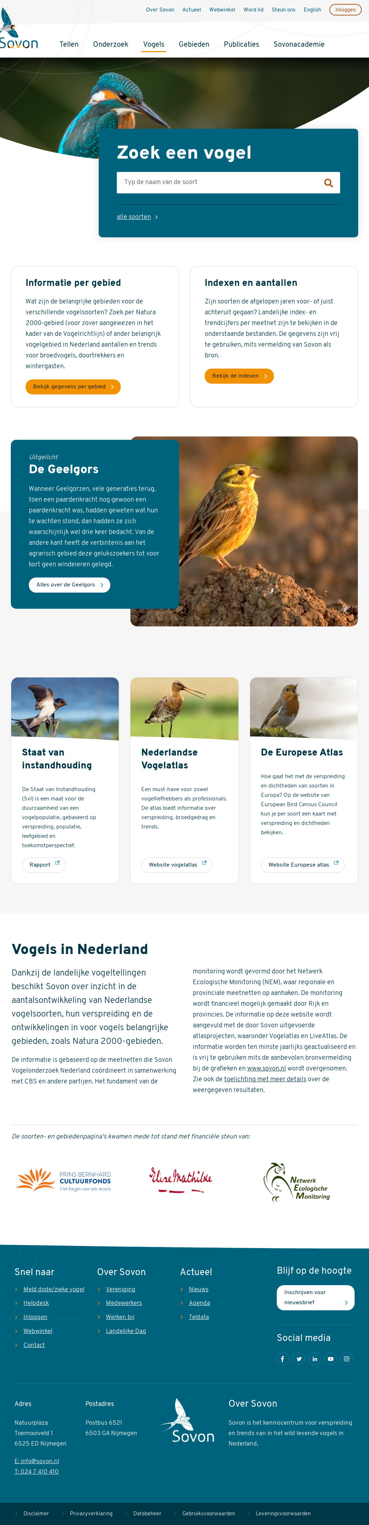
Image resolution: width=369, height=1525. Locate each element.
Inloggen (345, 10)
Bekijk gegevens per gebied (69, 387)
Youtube (330, 1358)
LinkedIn (314, 1358)
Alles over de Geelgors (65, 585)
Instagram (346, 1358)
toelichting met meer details (265, 1079)
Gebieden (194, 45)
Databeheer (147, 1514)
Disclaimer (36, 1514)
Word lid (253, 10)
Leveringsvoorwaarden (283, 1514)
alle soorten (134, 217)
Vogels (153, 45)
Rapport (40, 865)
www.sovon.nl (266, 1068)
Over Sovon (160, 10)
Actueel (191, 10)
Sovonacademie (299, 45)
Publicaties (241, 45)
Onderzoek (111, 45)
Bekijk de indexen (235, 376)
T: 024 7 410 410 (36, 1472)
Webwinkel (222, 10)
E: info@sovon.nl (36, 1461)
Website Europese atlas (298, 865)
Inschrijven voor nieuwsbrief (305, 1298)
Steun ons (283, 10)
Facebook (283, 1358)
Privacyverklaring (91, 1514)
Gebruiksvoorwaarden (208, 1514)
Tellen (69, 45)
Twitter (299, 1358)
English (312, 10)
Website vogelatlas (173, 865)
